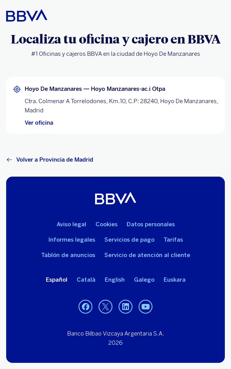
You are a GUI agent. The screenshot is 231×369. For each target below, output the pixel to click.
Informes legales (72, 239)
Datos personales (151, 224)
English (115, 279)
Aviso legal (71, 224)
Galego (144, 279)
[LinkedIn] (125, 307)
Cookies (106, 224)
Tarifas (173, 239)
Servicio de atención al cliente (147, 255)
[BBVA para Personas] (26, 15)
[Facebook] (85, 307)
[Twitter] (105, 307)
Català (86, 279)
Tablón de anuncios (68, 255)
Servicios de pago (129, 239)
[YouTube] (145, 307)
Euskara (175, 279)
